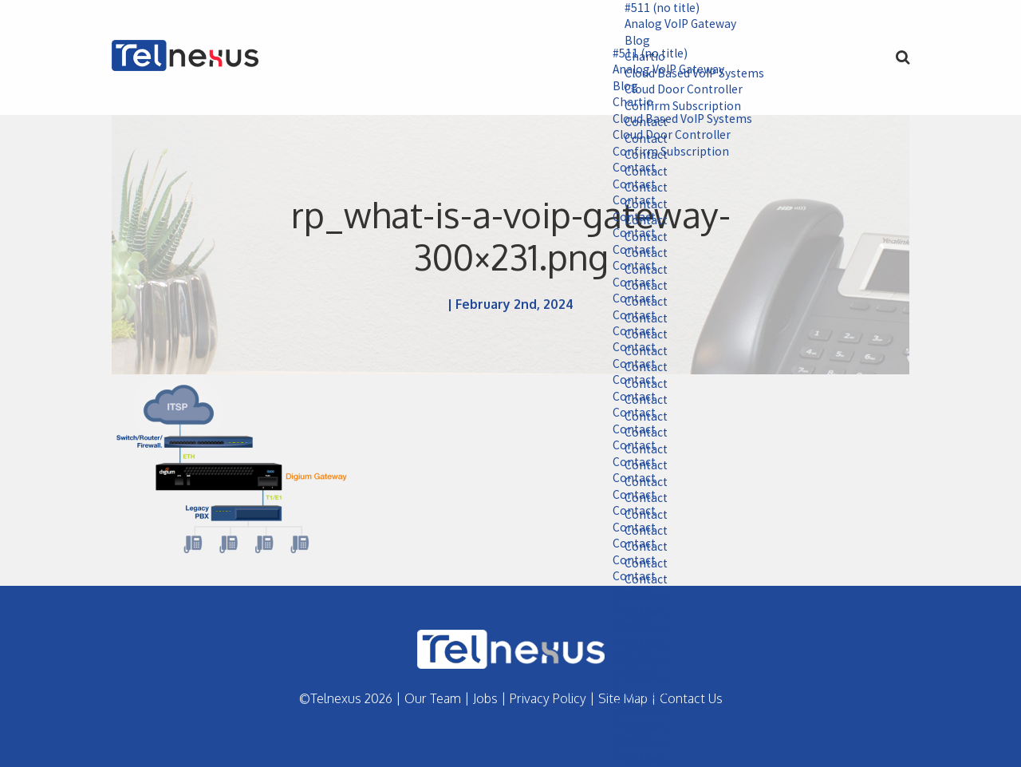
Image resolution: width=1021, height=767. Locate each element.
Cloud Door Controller (664, 137)
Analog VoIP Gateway (674, 25)
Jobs (485, 698)
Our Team (432, 698)
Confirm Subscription (662, 153)
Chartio (624, 104)
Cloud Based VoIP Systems (675, 120)
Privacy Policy (548, 698)
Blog (629, 41)
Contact (626, 170)
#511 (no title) (655, 8)
